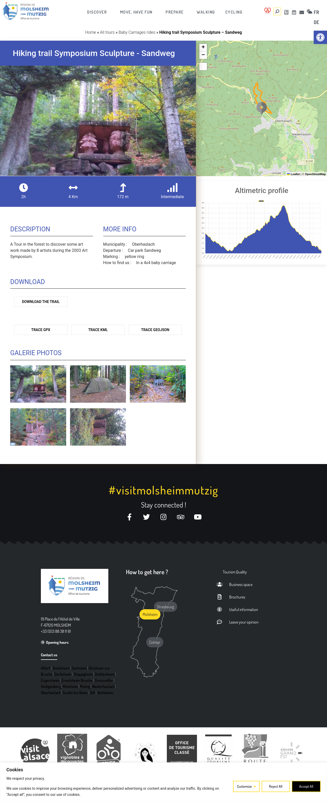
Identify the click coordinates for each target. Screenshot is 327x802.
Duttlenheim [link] (105, 674)
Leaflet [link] (293, 174)
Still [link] (92, 692)
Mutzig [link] (85, 686)
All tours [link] (107, 32)
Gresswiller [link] (104, 680)
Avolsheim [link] (61, 668)
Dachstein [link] (79, 668)
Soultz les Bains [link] (75, 692)
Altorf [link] (45, 668)
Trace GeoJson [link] (155, 330)
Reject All (275, 786)
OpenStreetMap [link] (315, 174)
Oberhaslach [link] (51, 692)
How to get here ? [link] (147, 572)
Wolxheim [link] (105, 692)
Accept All (306, 786)
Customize (244, 786)
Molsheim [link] (70, 686)
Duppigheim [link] (83, 674)
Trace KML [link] (98, 330)
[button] (261, 108)
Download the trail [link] (41, 302)
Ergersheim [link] (50, 680)
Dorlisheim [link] (63, 674)
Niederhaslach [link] (103, 686)
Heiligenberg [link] (51, 686)
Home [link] (90, 32)
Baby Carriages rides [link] (137, 32)
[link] (320, 37)
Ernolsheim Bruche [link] (76, 680)
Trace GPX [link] (40, 330)
